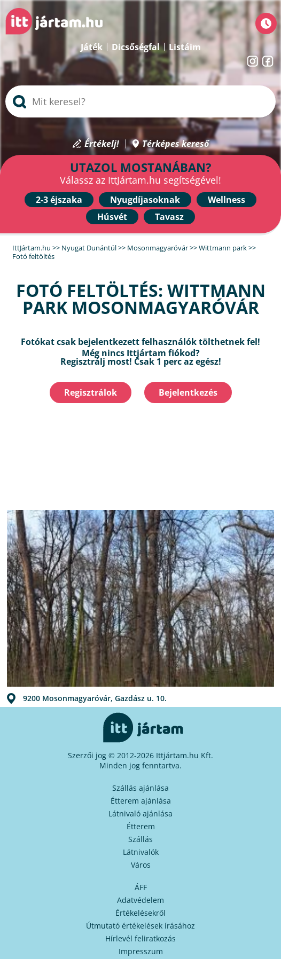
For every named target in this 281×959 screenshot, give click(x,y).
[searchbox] (140, 101)
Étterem (141, 826)
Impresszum (141, 951)
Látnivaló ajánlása (140, 813)
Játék (92, 47)
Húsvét (112, 217)
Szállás (140, 839)
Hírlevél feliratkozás (140, 938)
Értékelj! (101, 143)
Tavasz (169, 217)
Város (141, 865)
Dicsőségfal (136, 47)
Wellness (226, 200)
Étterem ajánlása (141, 801)
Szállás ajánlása (140, 788)
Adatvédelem (140, 900)
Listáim (185, 47)
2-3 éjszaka (59, 200)
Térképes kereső (175, 143)
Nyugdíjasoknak (145, 200)
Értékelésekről (140, 913)
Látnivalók (141, 852)
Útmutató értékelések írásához (140, 926)
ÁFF (141, 887)
